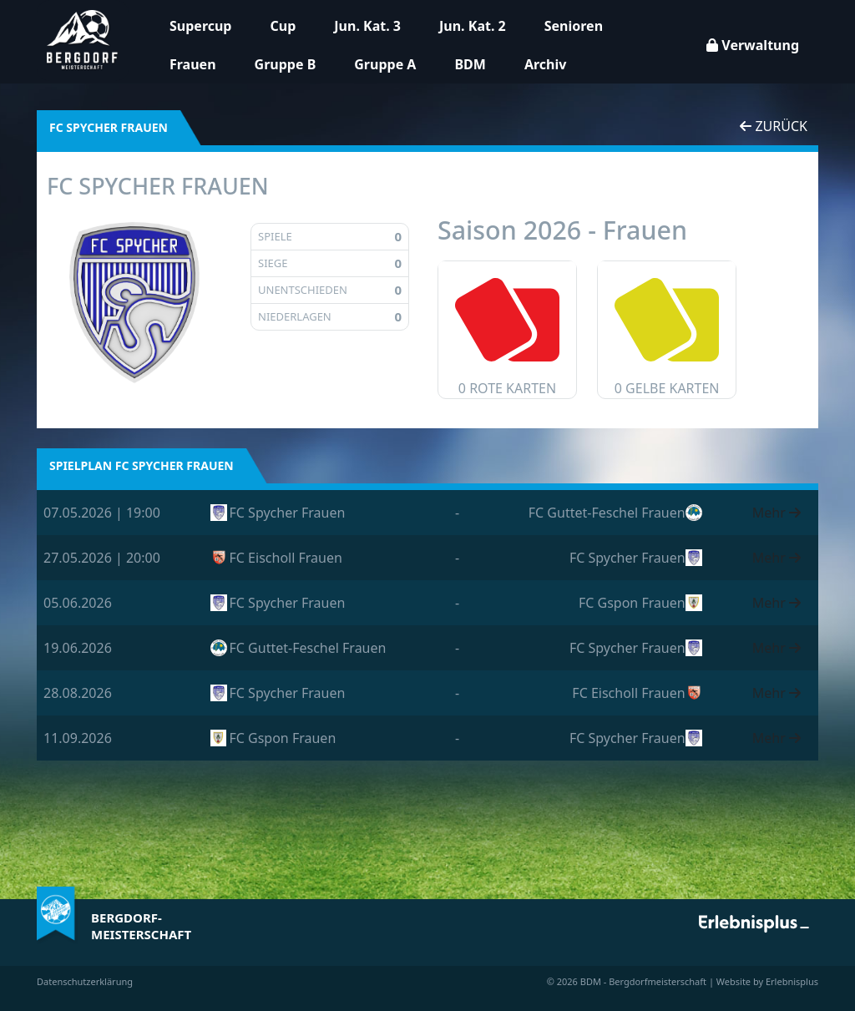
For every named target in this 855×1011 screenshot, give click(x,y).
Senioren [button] (573, 26)
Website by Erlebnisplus (767, 981)
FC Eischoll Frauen (286, 557)
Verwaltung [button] (752, 45)
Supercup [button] (200, 26)
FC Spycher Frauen (288, 512)
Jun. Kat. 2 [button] (472, 26)
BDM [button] (469, 64)
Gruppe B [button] (285, 64)
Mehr (776, 512)
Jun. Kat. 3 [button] (367, 26)
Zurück (773, 126)
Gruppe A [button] (385, 64)
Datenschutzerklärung (85, 981)
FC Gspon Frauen (632, 603)
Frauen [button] (192, 64)
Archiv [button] (545, 64)
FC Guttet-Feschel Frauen (607, 512)
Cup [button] (283, 26)
